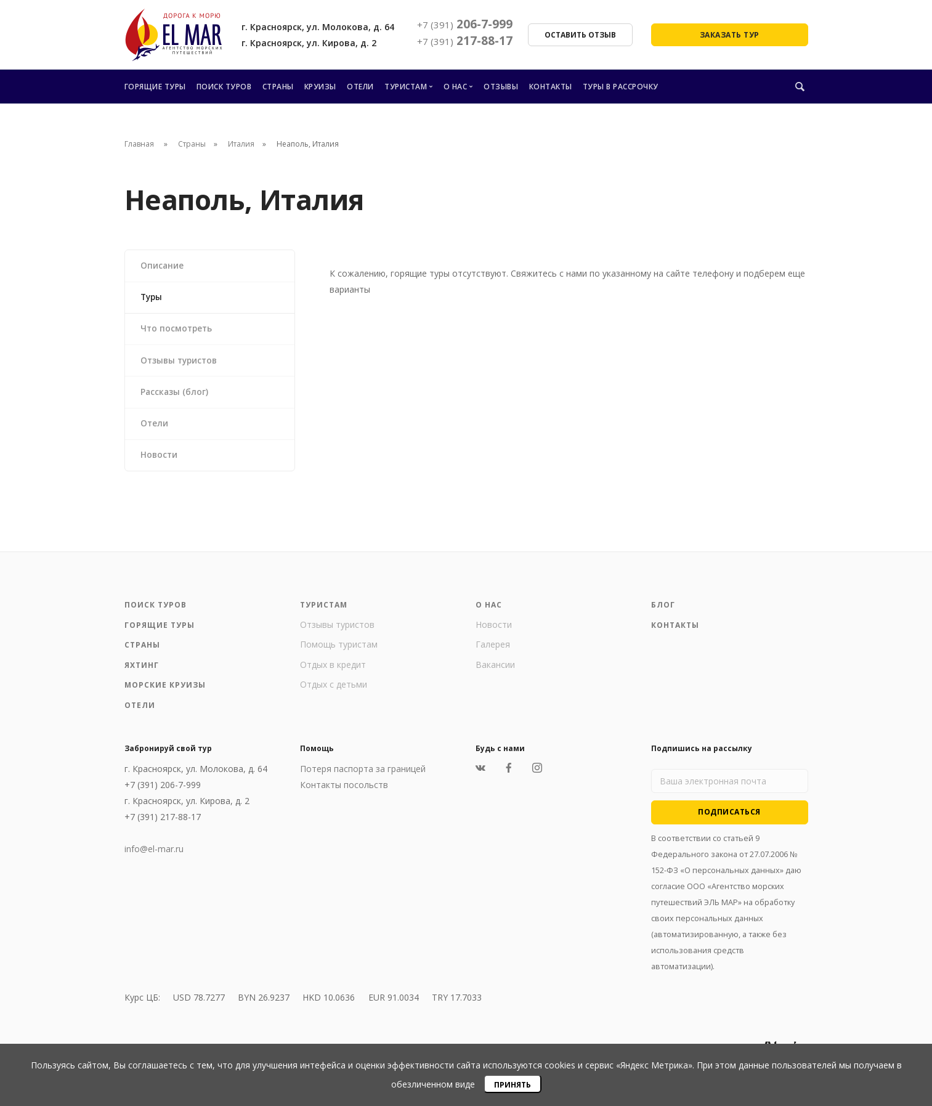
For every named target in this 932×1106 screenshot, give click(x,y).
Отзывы (501, 86)
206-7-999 (465, 24)
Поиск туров (224, 86)
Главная (139, 144)
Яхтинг (141, 672)
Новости (160, 462)
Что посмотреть (178, 331)
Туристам (405, 86)
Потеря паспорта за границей (363, 777)
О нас (456, 86)
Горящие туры (155, 86)
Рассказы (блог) (175, 396)
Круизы (320, 86)
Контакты (550, 86)
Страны (278, 86)
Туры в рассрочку (620, 86)
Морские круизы (165, 693)
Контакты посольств (344, 793)
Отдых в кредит (333, 672)
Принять (512, 1085)
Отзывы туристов (181, 364)
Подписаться (729, 819)
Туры (152, 298)
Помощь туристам (339, 652)
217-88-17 (465, 41)
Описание (163, 266)
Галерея (493, 652)
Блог (663, 613)
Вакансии (495, 672)
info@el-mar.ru (154, 857)
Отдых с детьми (333, 692)
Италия (241, 144)
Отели (360, 86)
